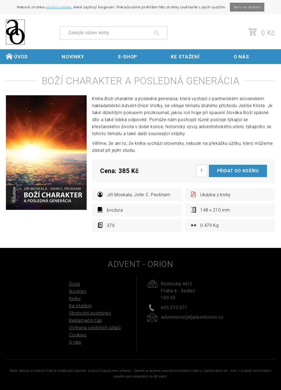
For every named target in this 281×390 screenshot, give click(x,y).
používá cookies (58, 7)
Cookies (77, 335)
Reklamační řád (85, 320)
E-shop (127, 56)
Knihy (75, 298)
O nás (241, 56)
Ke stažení (185, 56)
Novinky (73, 56)
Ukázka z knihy (211, 194)
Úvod (17, 56)
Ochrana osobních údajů (95, 327)
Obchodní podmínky (90, 313)
